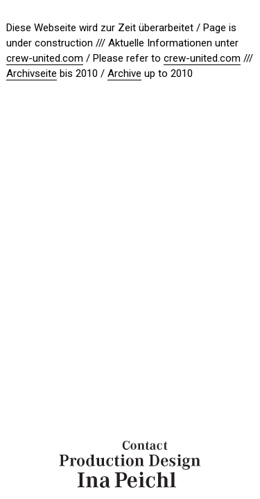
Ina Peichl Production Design (130, 464)
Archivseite (31, 73)
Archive (124, 73)
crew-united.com (44, 58)
